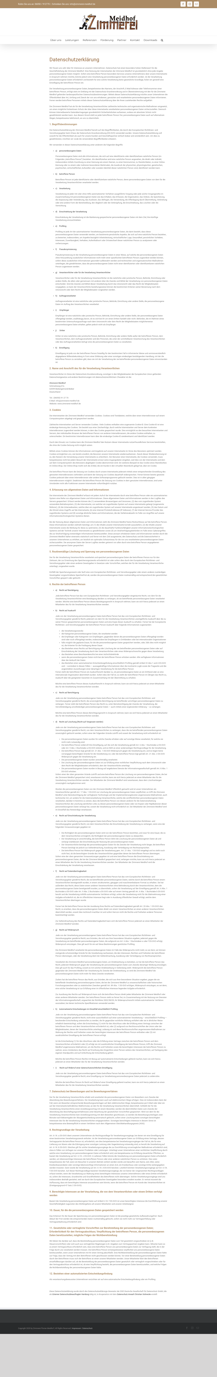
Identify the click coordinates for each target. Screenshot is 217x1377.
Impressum (76, 1328)
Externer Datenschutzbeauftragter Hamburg (70, 1294)
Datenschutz (87, 1328)
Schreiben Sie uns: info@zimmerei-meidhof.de (73, 4)
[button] (162, 40)
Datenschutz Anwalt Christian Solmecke (134, 1294)
